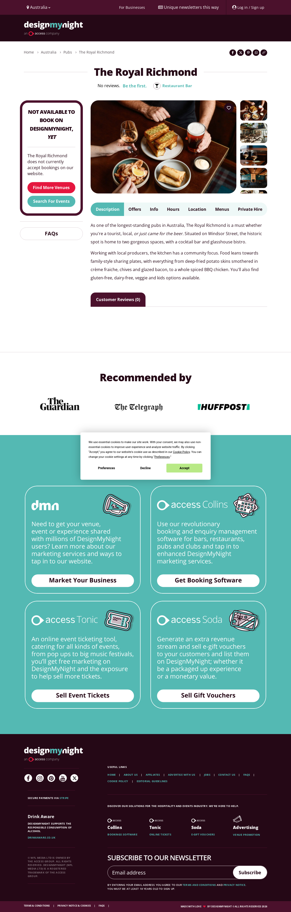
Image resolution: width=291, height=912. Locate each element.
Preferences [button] (162, 457)
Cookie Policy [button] (181, 452)
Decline (145, 468)
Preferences (106, 468)
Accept (185, 468)
